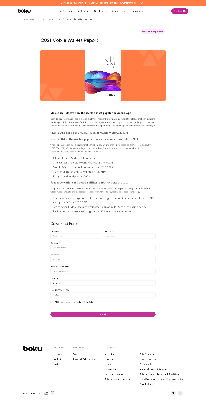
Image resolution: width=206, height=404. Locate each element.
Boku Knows (30, 19)
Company (55, 244)
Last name (109, 232)
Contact (109, 364)
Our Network (65, 11)
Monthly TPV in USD (59, 291)
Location (54, 279)
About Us (109, 354)
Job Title (54, 255)
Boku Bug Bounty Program (118, 379)
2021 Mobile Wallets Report (78, 19)
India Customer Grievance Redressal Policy (161, 379)
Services (57, 364)
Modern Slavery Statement (153, 369)
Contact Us (180, 11)
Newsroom (110, 369)
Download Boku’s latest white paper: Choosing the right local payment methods (98, 2)
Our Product (83, 11)
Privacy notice (147, 364)
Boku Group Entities (150, 354)
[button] (119, 11)
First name (55, 232)
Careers (109, 359)
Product (57, 359)
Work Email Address (59, 267)
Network (57, 354)
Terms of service (148, 359)
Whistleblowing (147, 384)
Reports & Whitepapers (84, 359)
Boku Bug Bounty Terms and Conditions (159, 374)
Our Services (100, 11)
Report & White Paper (50, 19)
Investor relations (114, 374)
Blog (75, 354)
